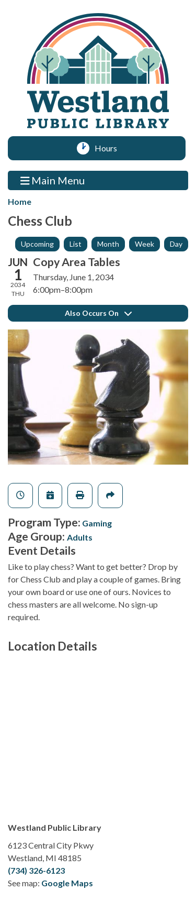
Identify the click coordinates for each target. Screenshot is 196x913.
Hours (109, 148)
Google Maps (67, 883)
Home (19, 201)
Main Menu (52, 179)
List (76, 243)
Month (108, 243)
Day (176, 243)
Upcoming (37, 243)
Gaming (97, 523)
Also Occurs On (98, 313)
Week (144, 243)
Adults (80, 537)
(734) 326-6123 (36, 870)
